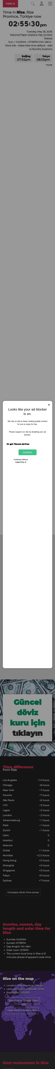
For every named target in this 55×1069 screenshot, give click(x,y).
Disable (27, 452)
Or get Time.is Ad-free (18, 444)
